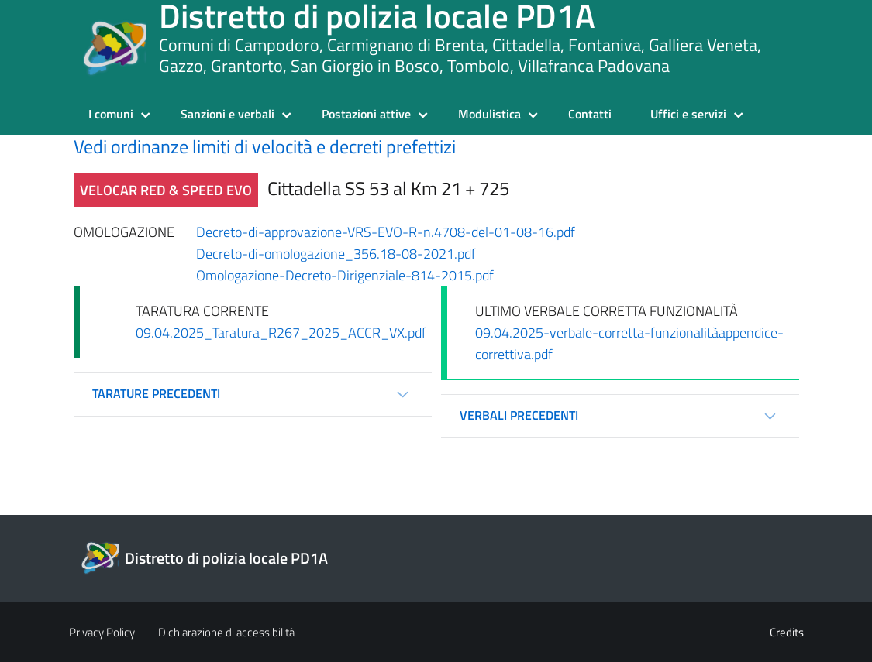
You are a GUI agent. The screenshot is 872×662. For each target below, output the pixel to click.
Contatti (590, 114)
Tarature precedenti (156, 393)
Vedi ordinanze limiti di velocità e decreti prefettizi (265, 146)
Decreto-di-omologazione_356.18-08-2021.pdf (336, 253)
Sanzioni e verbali (227, 114)
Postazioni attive (366, 114)
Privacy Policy (102, 632)
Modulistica (489, 114)
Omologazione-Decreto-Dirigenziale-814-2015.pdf (345, 275)
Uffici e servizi (688, 114)
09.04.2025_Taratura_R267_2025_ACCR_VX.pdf (281, 332)
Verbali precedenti (519, 415)
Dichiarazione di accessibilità (226, 632)
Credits (787, 632)
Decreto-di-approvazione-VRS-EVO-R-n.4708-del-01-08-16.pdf (385, 231)
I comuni (110, 114)
